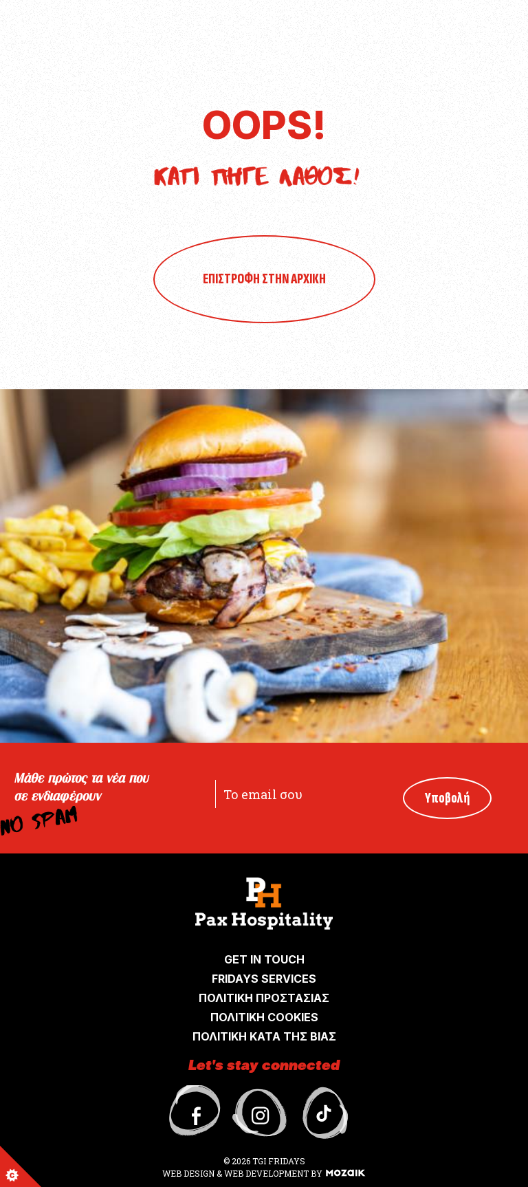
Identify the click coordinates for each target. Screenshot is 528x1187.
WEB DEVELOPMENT (266, 1173)
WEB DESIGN (189, 1173)
